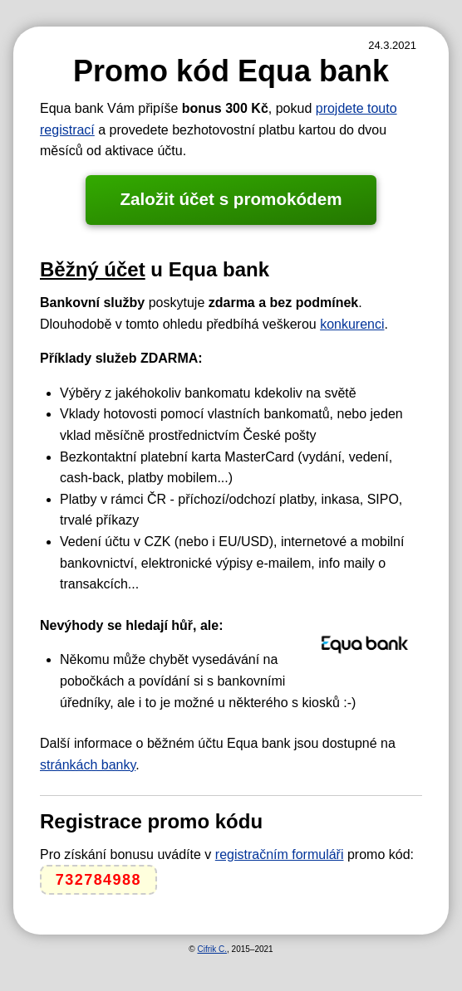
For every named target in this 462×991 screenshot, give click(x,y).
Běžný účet (92, 269)
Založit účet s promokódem (231, 198)
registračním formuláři (279, 854)
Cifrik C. (212, 949)
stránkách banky (87, 765)
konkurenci (352, 324)
